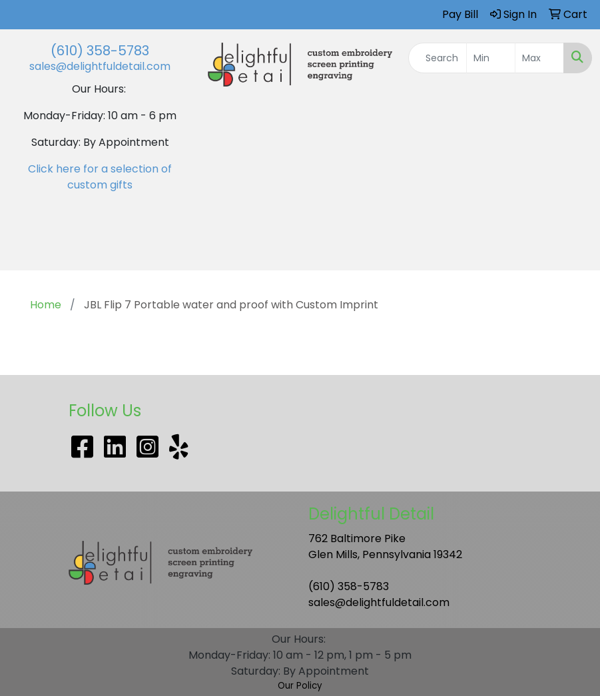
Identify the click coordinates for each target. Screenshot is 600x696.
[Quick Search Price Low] (490, 58)
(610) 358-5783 (100, 50)
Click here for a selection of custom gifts (100, 176)
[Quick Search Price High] (539, 58)
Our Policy (300, 685)
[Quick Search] (437, 58)
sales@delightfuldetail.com (99, 66)
